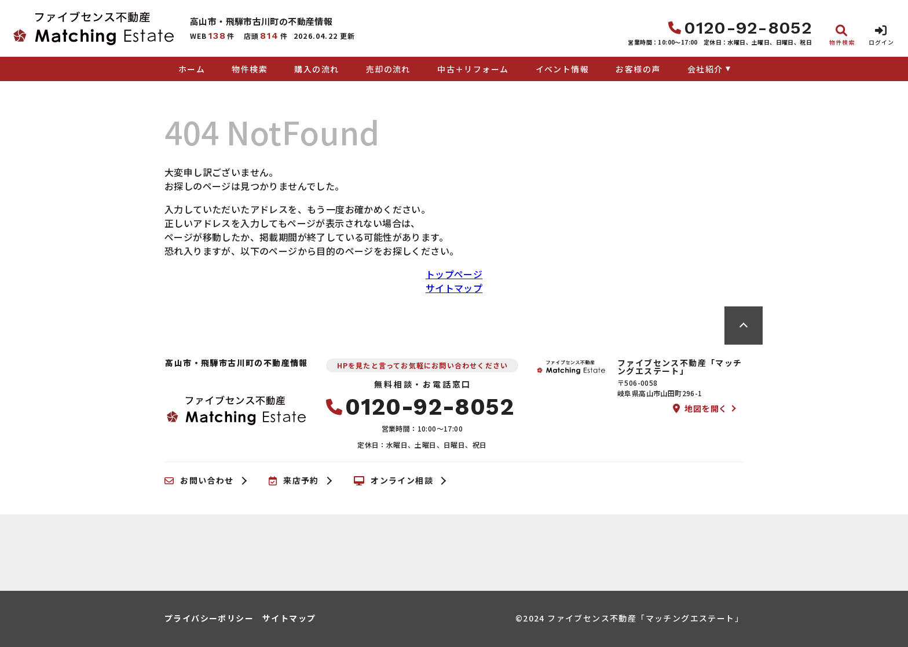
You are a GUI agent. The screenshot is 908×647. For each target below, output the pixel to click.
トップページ (454, 274)
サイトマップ (454, 288)
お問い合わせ (199, 480)
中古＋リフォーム (472, 69)
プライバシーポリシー (209, 618)
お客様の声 (638, 69)
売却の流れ (388, 69)
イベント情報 (562, 69)
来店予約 (294, 480)
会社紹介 (705, 69)
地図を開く (700, 408)
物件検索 (250, 69)
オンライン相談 (393, 480)
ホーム (191, 69)
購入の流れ (316, 69)
